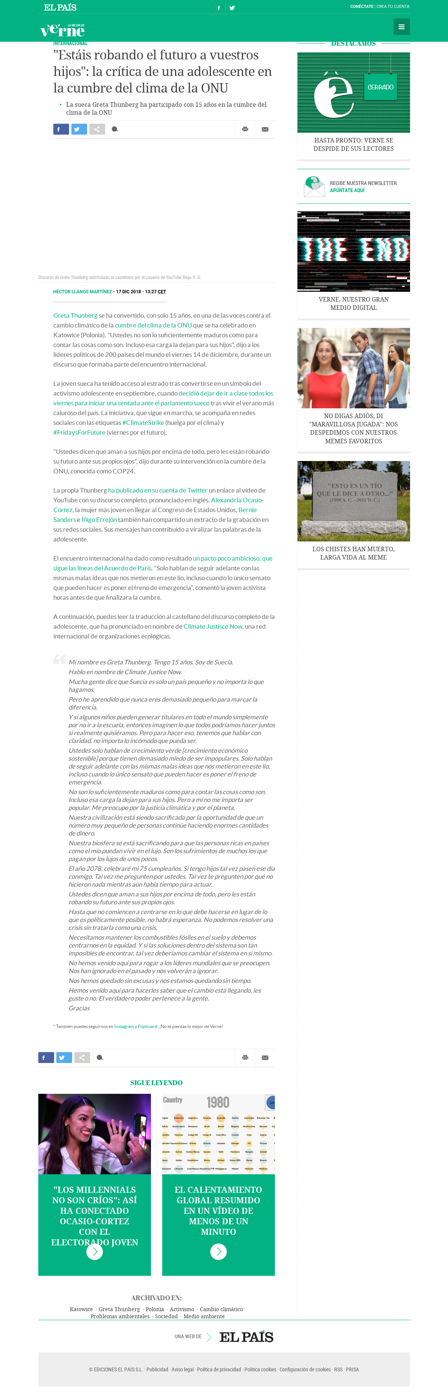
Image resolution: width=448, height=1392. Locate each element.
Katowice (81, 1309)
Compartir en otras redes (97, 129)
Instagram (124, 1026)
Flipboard (147, 1026)
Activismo (182, 1309)
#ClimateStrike (143, 422)
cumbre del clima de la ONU (153, 325)
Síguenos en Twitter (232, 7)
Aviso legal (183, 1369)
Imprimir (245, 129)
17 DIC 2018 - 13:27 (141, 291)
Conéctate (362, 6)
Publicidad (157, 1369)
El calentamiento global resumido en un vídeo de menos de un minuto (218, 1211)
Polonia (155, 1309)
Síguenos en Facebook (219, 7)
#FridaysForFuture (79, 432)
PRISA (352, 1369)
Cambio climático (221, 1309)
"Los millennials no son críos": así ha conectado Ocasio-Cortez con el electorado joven (94, 1216)
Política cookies (260, 1369)
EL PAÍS (246, 1336)
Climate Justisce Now (213, 626)
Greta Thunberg (75, 315)
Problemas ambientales (120, 1316)
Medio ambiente (204, 1316)
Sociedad (166, 1316)
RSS (338, 1369)
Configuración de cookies (305, 1369)
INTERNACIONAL (70, 43)
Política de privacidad (219, 1369)
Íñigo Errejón (99, 519)
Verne (62, 30)
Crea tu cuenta (393, 6)
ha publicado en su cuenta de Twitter (158, 490)
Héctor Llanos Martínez (83, 291)
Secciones (402, 26)
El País (61, 7)
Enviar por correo (265, 129)
